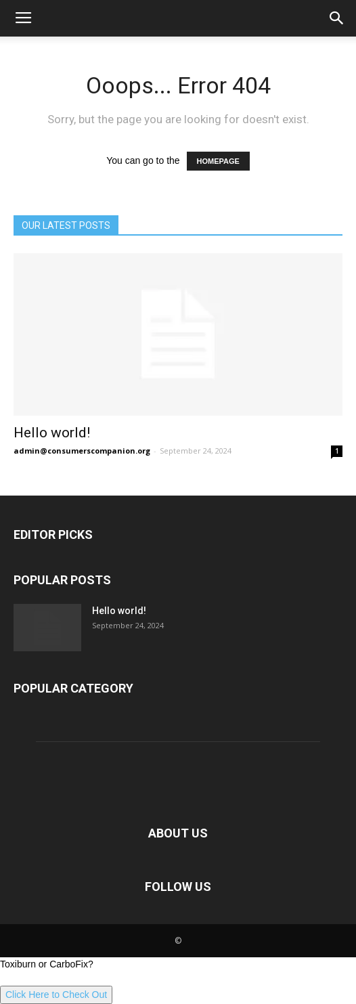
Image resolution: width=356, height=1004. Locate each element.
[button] (337, 18)
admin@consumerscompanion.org (82, 450)
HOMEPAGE (218, 161)
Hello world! (52, 432)
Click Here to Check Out (56, 994)
